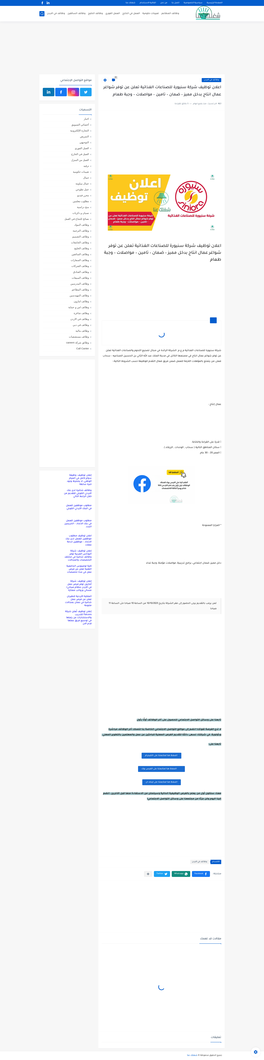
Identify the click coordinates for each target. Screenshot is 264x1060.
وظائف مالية (82, 330)
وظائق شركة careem (77, 342)
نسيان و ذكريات (80, 213)
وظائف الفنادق (81, 271)
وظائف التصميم (80, 236)
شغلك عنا (130, 3)
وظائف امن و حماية (78, 307)
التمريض (84, 136)
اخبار (86, 118)
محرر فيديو (83, 195)
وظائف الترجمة (81, 230)
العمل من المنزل (80, 160)
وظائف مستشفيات (79, 336)
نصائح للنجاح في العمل (76, 218)
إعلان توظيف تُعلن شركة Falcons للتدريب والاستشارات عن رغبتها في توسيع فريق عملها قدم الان (78, 617)
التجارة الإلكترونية (79, 130)
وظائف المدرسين (79, 283)
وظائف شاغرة (81, 313)
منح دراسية (83, 207)
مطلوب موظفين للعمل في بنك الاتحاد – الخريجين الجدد (78, 523)
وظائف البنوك (81, 224)
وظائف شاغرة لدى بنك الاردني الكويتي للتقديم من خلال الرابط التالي (78, 493)
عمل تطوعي (82, 189)
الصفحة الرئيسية (214, 3)
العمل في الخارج (131, 13)
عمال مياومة (82, 183)
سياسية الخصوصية (193, 3)
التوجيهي (84, 142)
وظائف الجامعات (80, 242)
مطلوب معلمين (81, 201)
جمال (86, 177)
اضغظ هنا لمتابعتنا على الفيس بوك (161, 768)
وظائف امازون (81, 301)
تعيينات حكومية (150, 13)
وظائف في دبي (81, 324)
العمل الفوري (112, 13)
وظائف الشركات (80, 266)
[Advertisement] (132, 48)
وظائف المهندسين (79, 295)
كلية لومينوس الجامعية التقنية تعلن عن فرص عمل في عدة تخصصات (79, 569)
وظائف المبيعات (80, 277)
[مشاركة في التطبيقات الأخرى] (148, 874)
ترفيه (86, 165)
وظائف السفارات (80, 260)
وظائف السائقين (77, 13)
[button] (201, 874)
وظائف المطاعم (170, 13)
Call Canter (82, 348)
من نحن (163, 3)
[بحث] (41, 13)
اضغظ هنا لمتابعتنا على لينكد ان (161, 782)
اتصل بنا (175, 3)
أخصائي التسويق (80, 124)
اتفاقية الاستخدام (148, 3)
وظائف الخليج (95, 13)
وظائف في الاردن (56, 13)
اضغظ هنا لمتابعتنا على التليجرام (161, 755)
